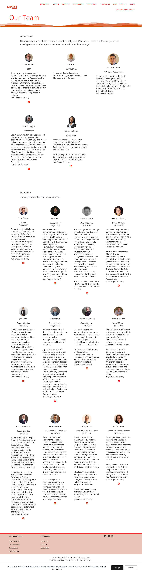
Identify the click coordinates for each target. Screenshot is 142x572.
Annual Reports (13, 548)
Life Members (45, 548)
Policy (122, 4)
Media (132, 4)
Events (65, 4)
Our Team (44, 544)
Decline (131, 568)
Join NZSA (44, 4)
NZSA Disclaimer (14, 551)
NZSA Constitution (14, 541)
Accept (117, 568)
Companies (91, 4)
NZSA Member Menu (124, 10)
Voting (56, 4)
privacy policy (56, 569)
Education (105, 4)
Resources (77, 4)
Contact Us (44, 541)
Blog (115, 4)
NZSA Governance (14, 544)
